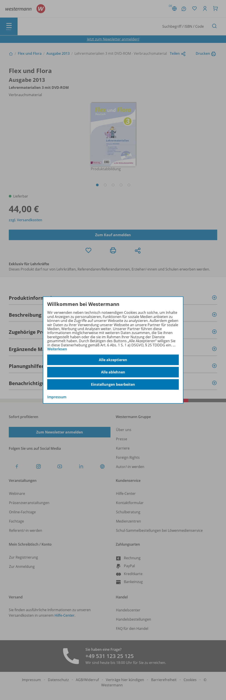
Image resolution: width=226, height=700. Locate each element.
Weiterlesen (57, 349)
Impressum (56, 397)
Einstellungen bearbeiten (113, 384)
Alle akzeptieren (113, 359)
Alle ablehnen (113, 372)
